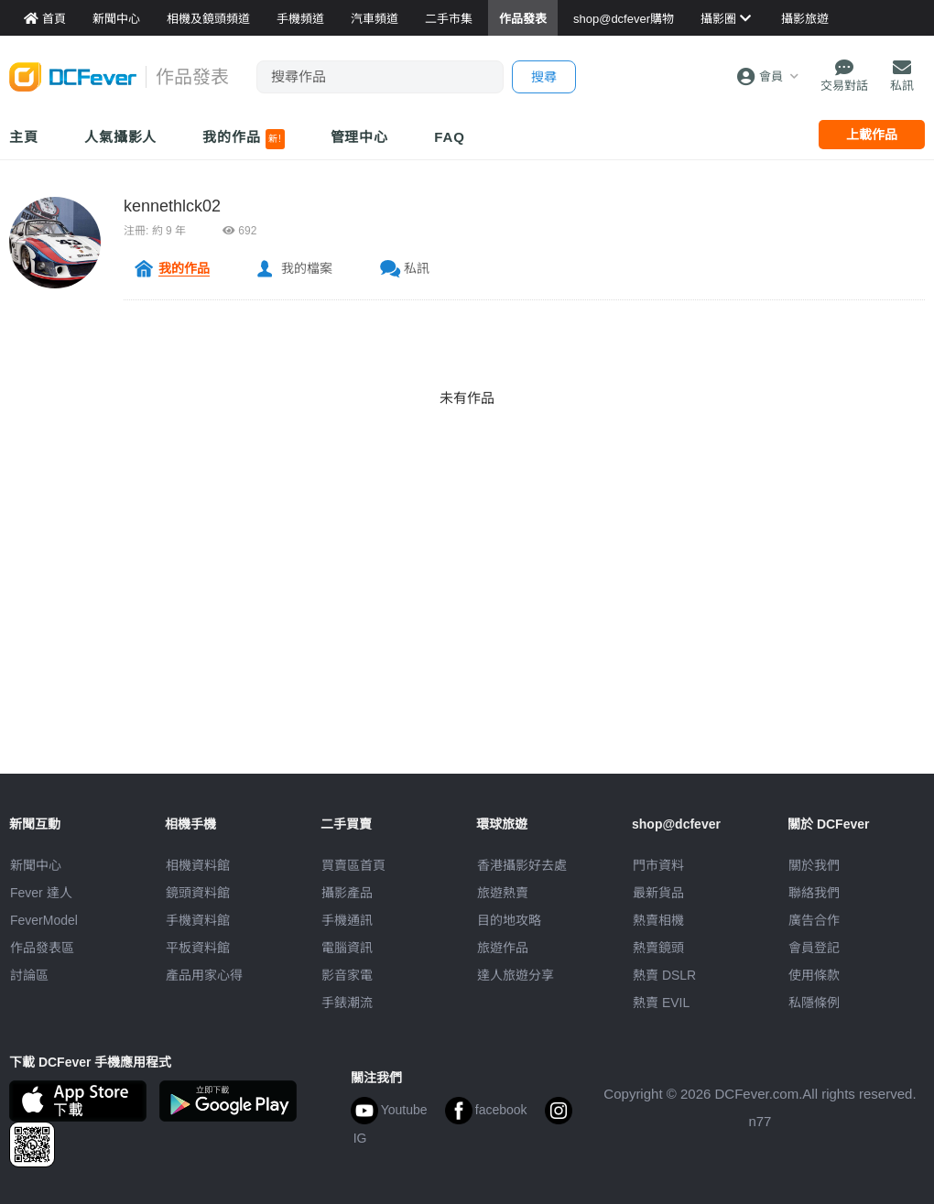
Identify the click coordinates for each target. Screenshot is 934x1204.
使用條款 (814, 975)
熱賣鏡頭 (658, 947)
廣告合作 (814, 920)
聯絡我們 (814, 892)
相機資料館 (198, 865)
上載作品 (871, 134)
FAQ (449, 137)
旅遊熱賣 (502, 892)
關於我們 (814, 865)
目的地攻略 (509, 920)
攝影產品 (347, 892)
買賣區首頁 (353, 865)
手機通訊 (347, 920)
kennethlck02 (172, 206)
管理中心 (360, 137)
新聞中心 (35, 865)
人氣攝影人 (120, 137)
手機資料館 (198, 920)
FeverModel (44, 920)
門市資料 (658, 865)
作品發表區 (42, 947)
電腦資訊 (347, 947)
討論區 (29, 975)
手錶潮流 (347, 1002)
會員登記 (814, 947)
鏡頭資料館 (198, 892)
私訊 (416, 268)
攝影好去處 (522, 865)
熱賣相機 (658, 920)
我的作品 (243, 139)
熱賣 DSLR (664, 975)
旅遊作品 (502, 947)
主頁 (23, 137)
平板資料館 (198, 947)
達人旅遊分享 (515, 975)
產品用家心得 (204, 975)
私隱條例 (814, 1002)
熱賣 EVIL (661, 1002)
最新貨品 (658, 892)
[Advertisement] (467, 645)
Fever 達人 (41, 892)
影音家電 (347, 975)
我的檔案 (306, 268)
